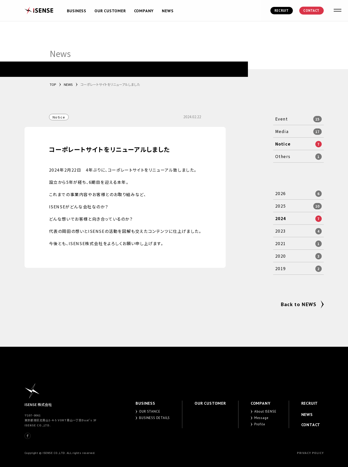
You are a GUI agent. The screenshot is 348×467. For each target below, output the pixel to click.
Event (281, 119)
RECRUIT (281, 10)
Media (282, 131)
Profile (259, 424)
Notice (283, 144)
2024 (280, 218)
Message (261, 418)
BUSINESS (76, 11)
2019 (280, 268)
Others (283, 156)
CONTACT (311, 10)
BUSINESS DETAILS (154, 418)
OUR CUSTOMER (110, 11)
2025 (280, 206)
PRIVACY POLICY (310, 453)
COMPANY (144, 11)
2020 (280, 256)
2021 (280, 243)
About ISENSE (265, 411)
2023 (280, 231)
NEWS (167, 11)
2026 (280, 193)
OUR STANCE (149, 411)
